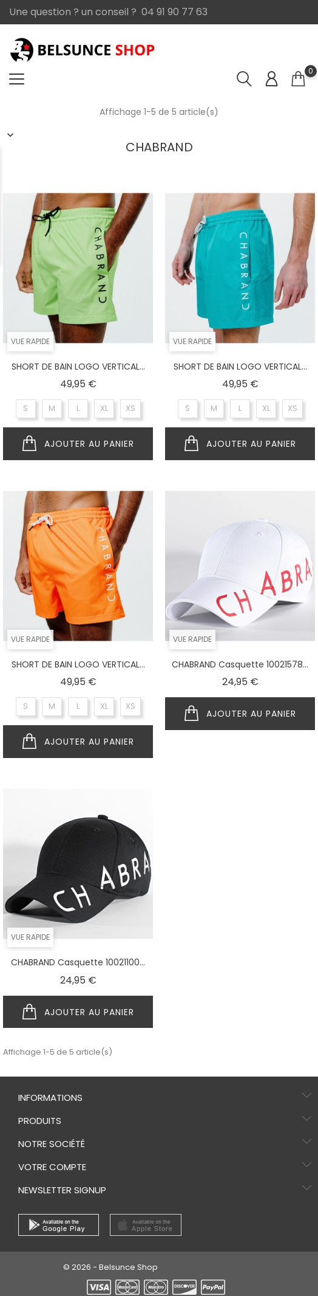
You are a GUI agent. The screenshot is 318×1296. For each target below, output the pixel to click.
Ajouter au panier (78, 444)
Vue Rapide (30, 341)
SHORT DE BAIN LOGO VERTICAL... (78, 366)
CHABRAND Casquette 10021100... (78, 962)
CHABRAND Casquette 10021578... (240, 664)
